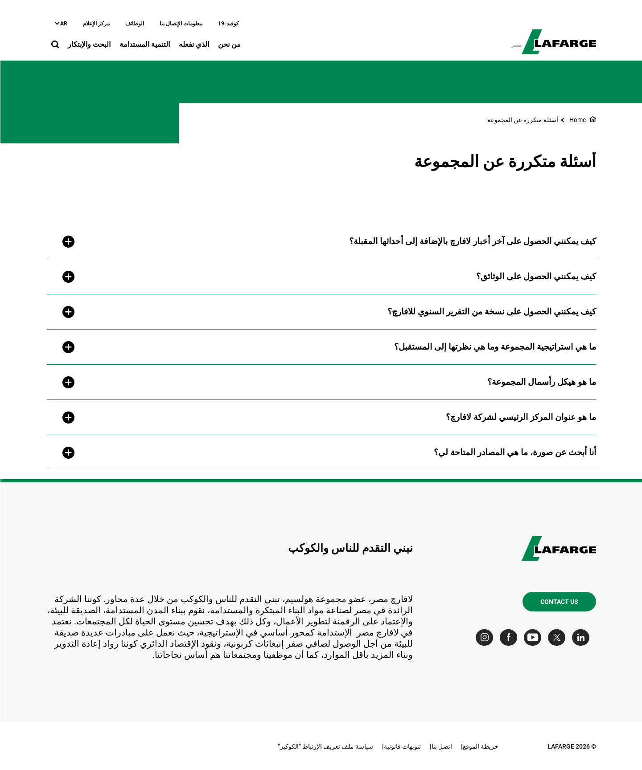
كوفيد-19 (228, 23)
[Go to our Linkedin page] (582, 637)
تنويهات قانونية (401, 746)
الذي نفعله (193, 44)
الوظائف (134, 23)
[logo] (558, 36)
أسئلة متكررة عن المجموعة (522, 119)
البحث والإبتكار (88, 44)
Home (577, 119)
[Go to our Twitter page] (558, 637)
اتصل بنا (441, 746)
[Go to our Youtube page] (534, 637)
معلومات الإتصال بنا (180, 23)
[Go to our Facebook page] (510, 637)
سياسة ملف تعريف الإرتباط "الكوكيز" (325, 746)
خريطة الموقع (480, 746)
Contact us (559, 601)
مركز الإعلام (95, 23)
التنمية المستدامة (144, 44)
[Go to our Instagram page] (486, 637)
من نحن (229, 44)
